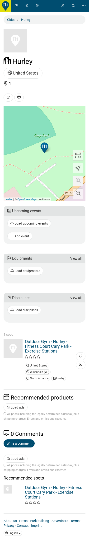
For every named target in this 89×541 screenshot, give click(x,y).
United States (23, 73)
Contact (23, 525)
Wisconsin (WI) (37, 372)
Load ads (15, 407)
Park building (39, 521)
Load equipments (25, 271)
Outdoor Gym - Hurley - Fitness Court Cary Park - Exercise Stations (48, 346)
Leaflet (9, 199)
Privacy (9, 525)
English (13, 533)
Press (23, 521)
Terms (75, 521)
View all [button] (75, 258)
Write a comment (19, 443)
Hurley (59, 378)
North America (37, 378)
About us (10, 521)
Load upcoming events (29, 223)
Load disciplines (24, 310)
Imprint (36, 525)
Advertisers (60, 521)
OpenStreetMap (26, 199)
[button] (78, 181)
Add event (19, 236)
